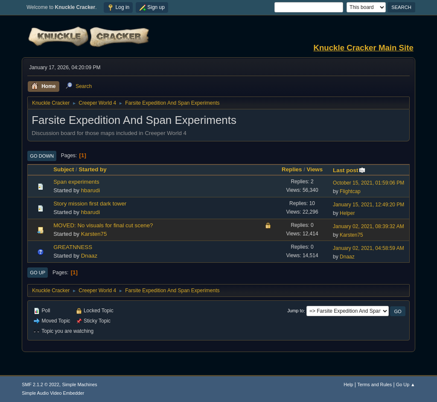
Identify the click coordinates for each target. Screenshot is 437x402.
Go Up (37, 272)
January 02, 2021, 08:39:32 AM (368, 226)
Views (315, 169)
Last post (349, 170)
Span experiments (76, 182)
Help (348, 384)
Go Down (42, 155)
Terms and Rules (374, 384)
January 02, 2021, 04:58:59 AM (368, 248)
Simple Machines (79, 384)
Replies (292, 169)
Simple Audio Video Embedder (53, 393)
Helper (347, 213)
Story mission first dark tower (89, 203)
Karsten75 (94, 234)
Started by (92, 169)
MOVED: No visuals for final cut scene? (103, 225)
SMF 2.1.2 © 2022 (40, 384)
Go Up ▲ (405, 384)
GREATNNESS (72, 247)
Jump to (295, 311)
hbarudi (90, 190)
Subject (63, 169)
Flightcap (350, 191)
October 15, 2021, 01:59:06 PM (368, 183)
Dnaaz (89, 255)
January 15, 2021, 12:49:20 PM (368, 205)
